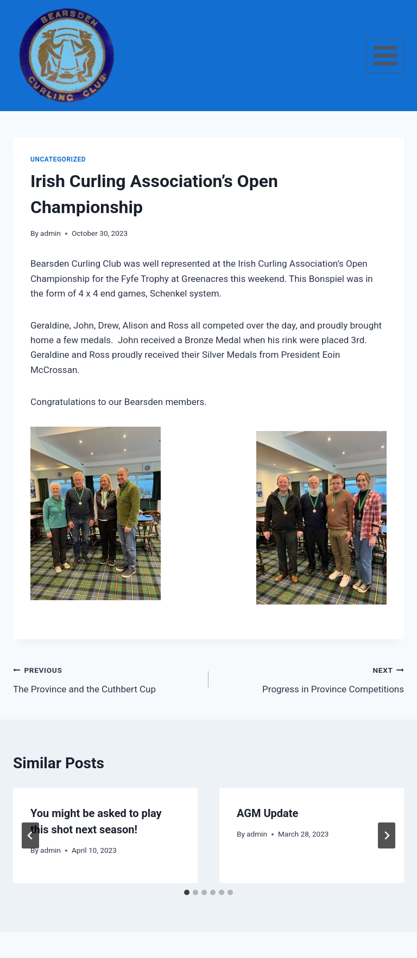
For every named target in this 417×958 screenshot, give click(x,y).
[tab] (186, 892)
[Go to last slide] (30, 835)
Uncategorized (58, 159)
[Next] (386, 835)
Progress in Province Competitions (311, 679)
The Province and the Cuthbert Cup (106, 679)
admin (50, 233)
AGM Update (267, 813)
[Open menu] (385, 55)
